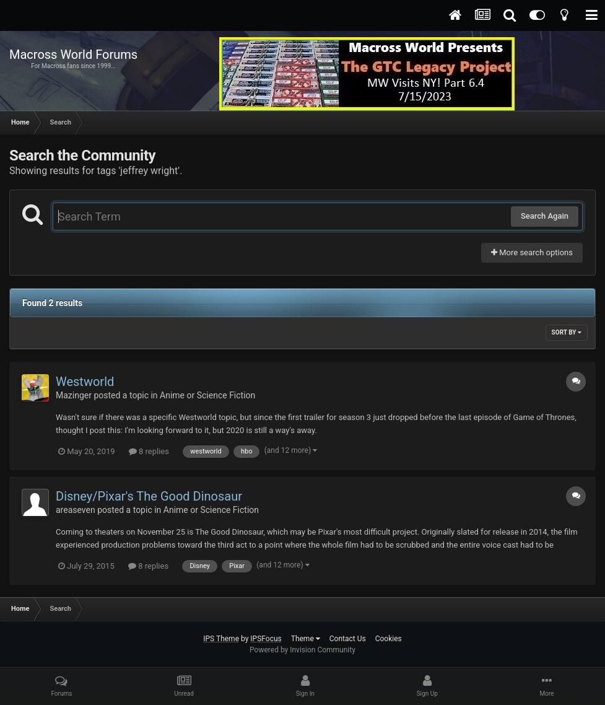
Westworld (85, 381)
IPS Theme (221, 638)
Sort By (566, 332)
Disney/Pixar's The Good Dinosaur (149, 496)
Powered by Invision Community (302, 650)
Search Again (544, 216)
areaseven (75, 510)
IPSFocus (265, 638)
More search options (532, 252)
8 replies (149, 451)
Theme (305, 638)
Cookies (388, 638)
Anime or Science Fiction (207, 395)
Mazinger (74, 395)
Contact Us (347, 638)
